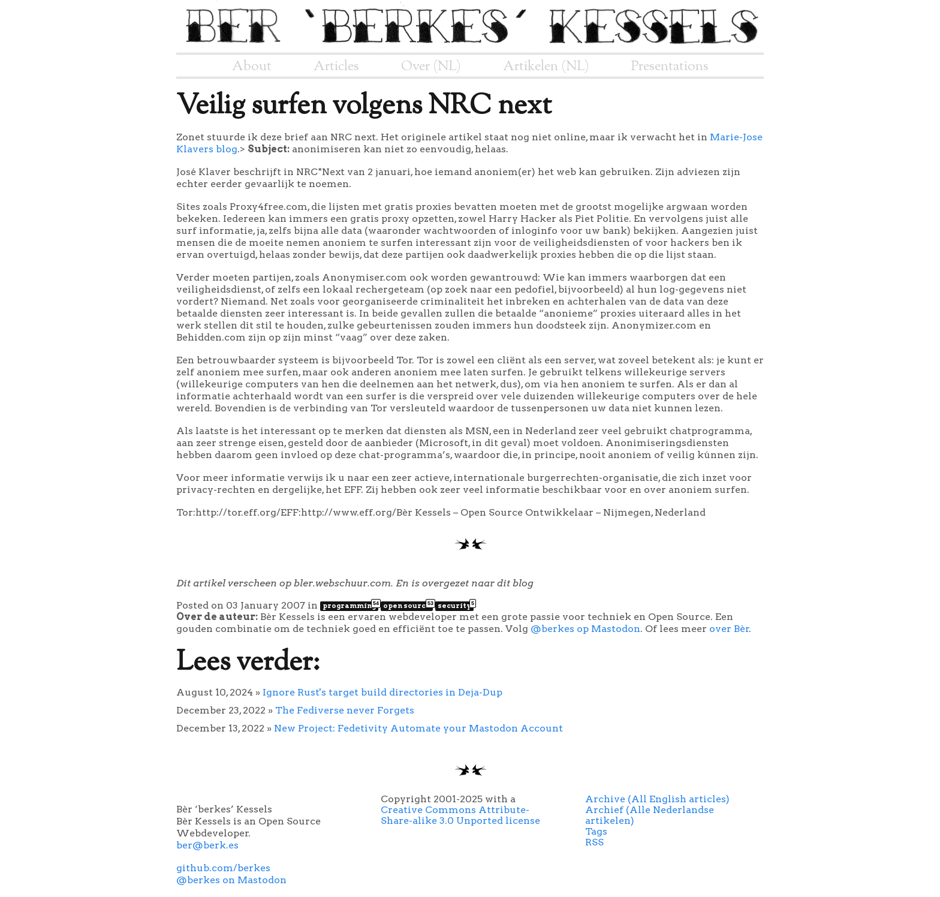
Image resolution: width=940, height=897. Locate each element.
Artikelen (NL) (546, 66)
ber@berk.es (207, 845)
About (252, 66)
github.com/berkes (223, 868)
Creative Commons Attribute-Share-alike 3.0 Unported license (460, 815)
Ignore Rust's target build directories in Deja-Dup (382, 692)
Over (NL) (431, 66)
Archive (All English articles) (657, 799)
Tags (596, 831)
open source (408, 605)
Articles (336, 66)
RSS (594, 842)
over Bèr (729, 628)
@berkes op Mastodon (585, 628)
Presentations (670, 66)
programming (350, 605)
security (456, 605)
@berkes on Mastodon (231, 880)
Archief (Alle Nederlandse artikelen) (649, 815)
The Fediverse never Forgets (344, 710)
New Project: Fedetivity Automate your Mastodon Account (418, 728)
